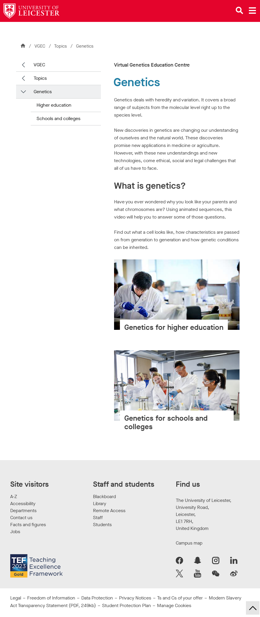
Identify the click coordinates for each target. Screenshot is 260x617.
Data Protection (97, 598)
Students (102, 524)
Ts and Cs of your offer (180, 598)
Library (99, 503)
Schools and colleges (58, 118)
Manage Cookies (174, 605)
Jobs (15, 531)
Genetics (43, 92)
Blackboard (104, 496)
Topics (61, 46)
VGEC (40, 46)
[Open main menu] (252, 10)
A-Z (13, 496)
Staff (98, 517)
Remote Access (109, 510)
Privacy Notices (135, 598)
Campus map (189, 543)
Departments (23, 510)
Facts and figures (28, 524)
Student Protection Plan (126, 605)
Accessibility (22, 503)
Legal (15, 598)
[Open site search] (239, 10)
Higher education (54, 105)
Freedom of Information (51, 598)
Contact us (21, 517)
